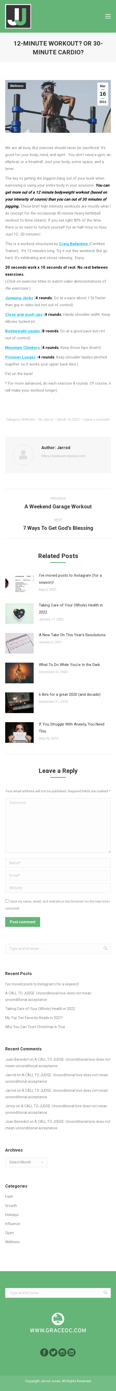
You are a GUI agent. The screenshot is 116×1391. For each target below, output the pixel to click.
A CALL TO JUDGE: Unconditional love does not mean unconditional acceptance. (48, 996)
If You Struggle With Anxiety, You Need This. (71, 728)
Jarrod (10, 1075)
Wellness (17, 86)
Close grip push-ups (23, 314)
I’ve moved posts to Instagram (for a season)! (70, 579)
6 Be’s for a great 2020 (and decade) (69, 694)
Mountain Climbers (22, 347)
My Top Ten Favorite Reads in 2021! (34, 1018)
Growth (11, 1206)
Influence (12, 1224)
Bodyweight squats (23, 331)
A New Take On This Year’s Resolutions (72, 635)
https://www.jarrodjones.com (63, 456)
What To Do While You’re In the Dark (69, 664)
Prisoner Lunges (20, 357)
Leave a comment (96, 419)
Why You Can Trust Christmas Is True (35, 1027)
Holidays (12, 1215)
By (46, 419)
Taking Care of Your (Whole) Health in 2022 (71, 608)
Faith (9, 1197)
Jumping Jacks (19, 298)
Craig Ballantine (73, 243)
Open (9, 1233)
